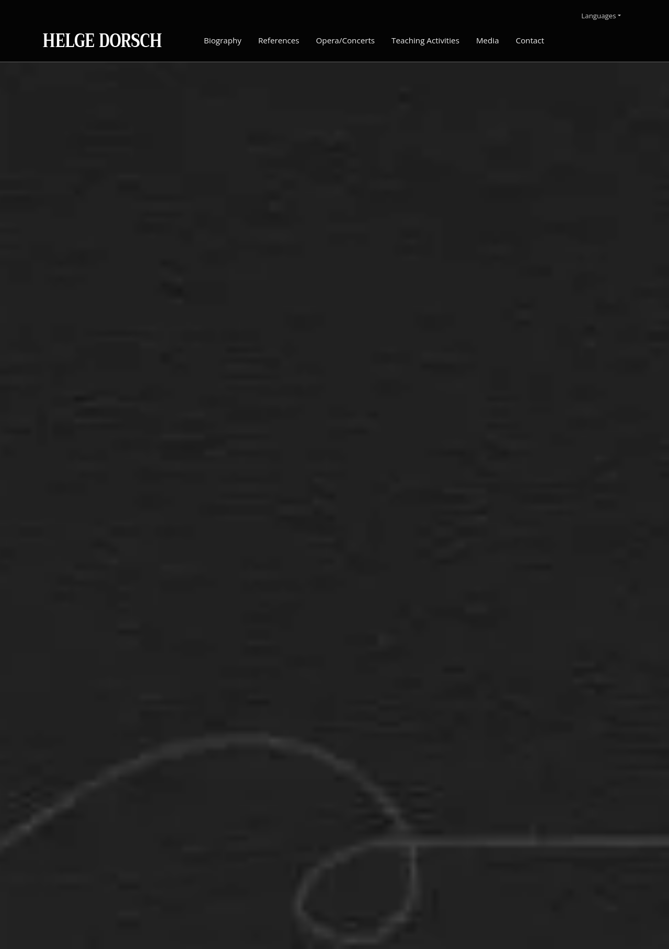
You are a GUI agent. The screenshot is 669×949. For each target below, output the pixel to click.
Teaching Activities (425, 40)
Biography (222, 40)
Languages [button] (598, 15)
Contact (530, 40)
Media (487, 40)
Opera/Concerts (345, 40)
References (278, 40)
